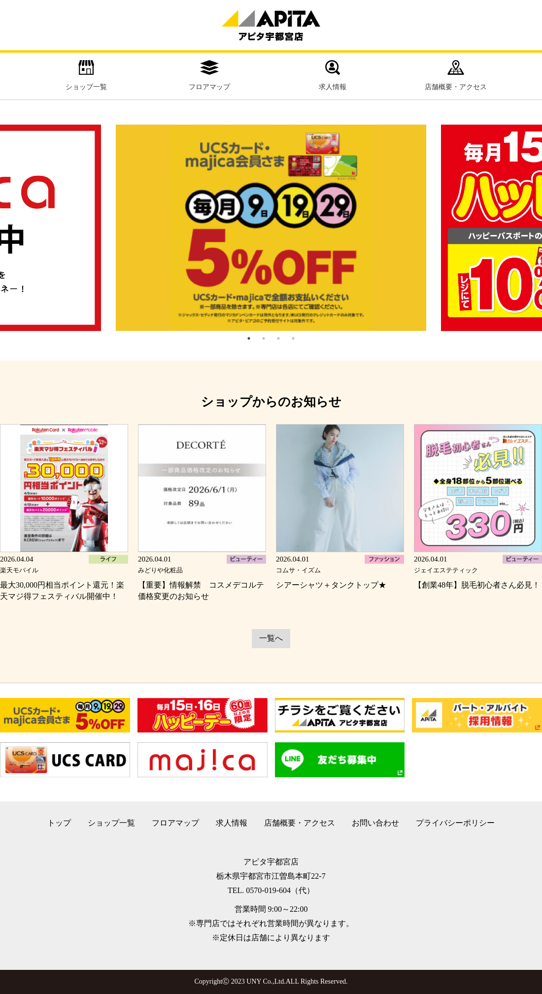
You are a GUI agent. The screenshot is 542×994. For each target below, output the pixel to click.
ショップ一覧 (86, 75)
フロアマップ (209, 75)
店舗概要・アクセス (456, 75)
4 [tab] (293, 338)
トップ (59, 823)
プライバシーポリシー (455, 823)
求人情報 (332, 75)
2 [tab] (264, 338)
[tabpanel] (271, 228)
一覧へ (271, 638)
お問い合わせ (375, 823)
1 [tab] (249, 338)
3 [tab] (278, 338)
